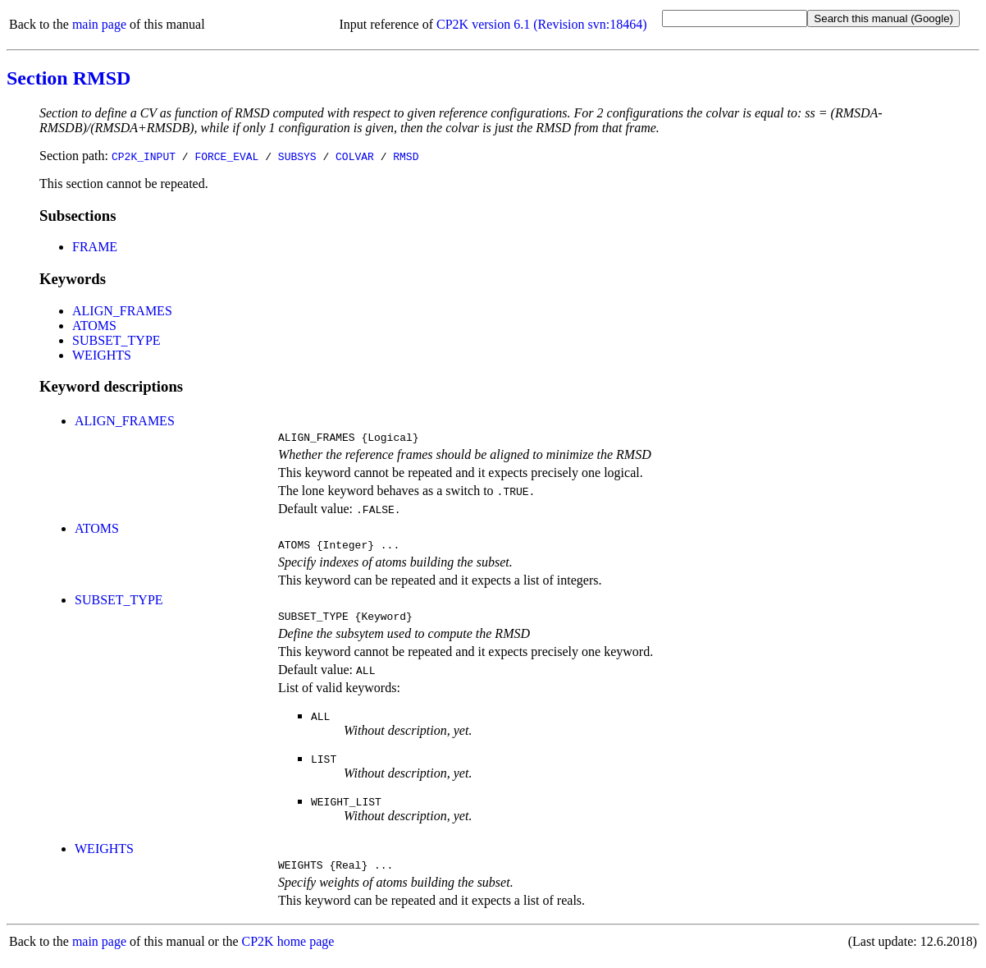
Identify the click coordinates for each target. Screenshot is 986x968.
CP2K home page (288, 951)
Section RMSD (68, 78)
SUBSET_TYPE (116, 340)
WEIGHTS (101, 355)
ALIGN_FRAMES (122, 311)
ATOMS (94, 326)
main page (99, 24)
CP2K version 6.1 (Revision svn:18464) (541, 24)
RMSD (405, 156)
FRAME (94, 247)
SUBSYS (297, 156)
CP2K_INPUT (144, 156)
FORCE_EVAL (226, 156)
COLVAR (355, 156)
